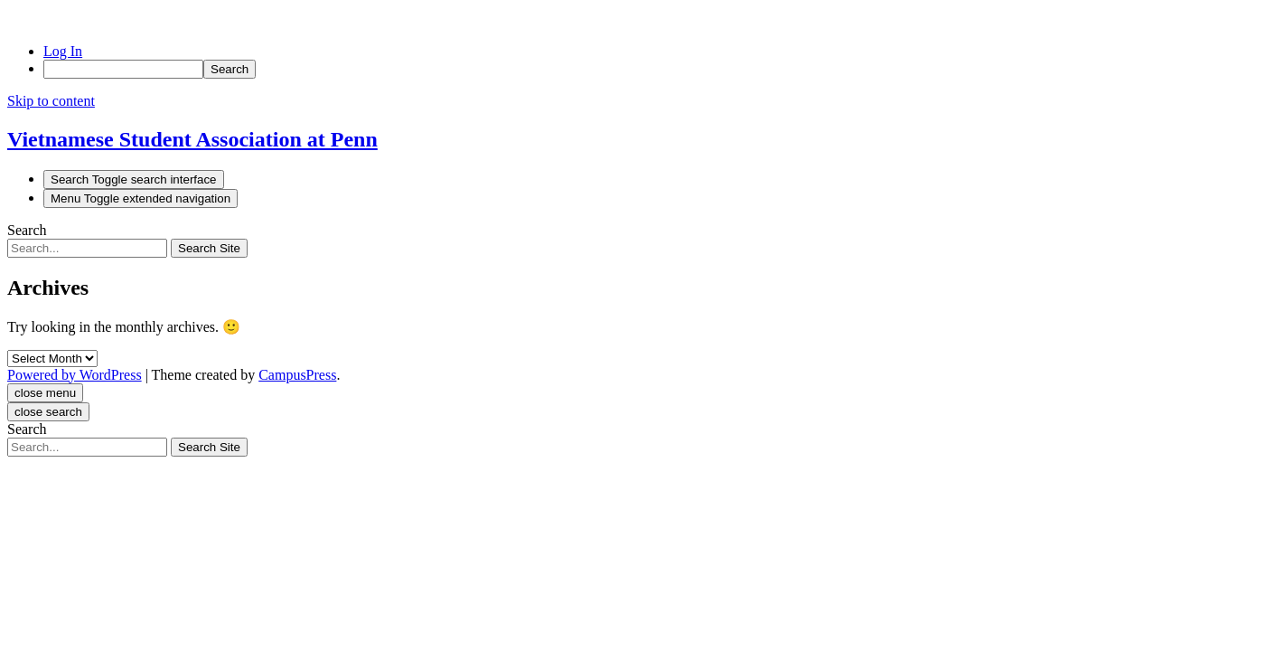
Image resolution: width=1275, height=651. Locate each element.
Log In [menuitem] (62, 51)
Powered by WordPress (74, 374)
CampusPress (297, 374)
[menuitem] (655, 69)
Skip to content (51, 100)
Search (27, 230)
